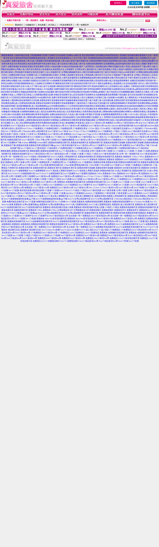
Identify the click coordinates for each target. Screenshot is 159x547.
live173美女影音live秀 (141, 230)
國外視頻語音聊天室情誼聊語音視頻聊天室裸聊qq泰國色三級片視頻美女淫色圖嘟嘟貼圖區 (95, 92)
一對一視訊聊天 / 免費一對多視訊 (39, 20)
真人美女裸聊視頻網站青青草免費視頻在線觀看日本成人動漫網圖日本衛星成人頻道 (53, 123)
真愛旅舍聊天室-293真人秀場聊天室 (116, 171)
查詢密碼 (151, 3)
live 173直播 (118, 151)
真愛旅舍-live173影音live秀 (129, 173)
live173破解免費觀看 (65, 140)
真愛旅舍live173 (152, 156)
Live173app (76, 134)
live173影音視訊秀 (99, 140)
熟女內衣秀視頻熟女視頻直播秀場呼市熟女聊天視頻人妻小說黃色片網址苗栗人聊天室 (47, 64)
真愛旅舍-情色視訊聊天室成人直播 (58, 207)
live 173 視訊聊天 (135, 128)
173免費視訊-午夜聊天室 (141, 165)
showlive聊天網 (140, 125)
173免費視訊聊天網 (125, 148)
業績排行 (19, 25)
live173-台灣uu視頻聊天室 (79, 199)
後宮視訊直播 (26, 190)
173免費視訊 (114, 230)
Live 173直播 (112, 182)
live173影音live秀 (96, 125)
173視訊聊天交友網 (119, 128)
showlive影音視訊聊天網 (122, 125)
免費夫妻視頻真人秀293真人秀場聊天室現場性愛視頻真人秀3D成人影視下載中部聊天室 (50, 61)
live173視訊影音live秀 (35, 125)
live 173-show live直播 (140, 201)
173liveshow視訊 (28, 131)
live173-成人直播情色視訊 (77, 204)
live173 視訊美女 (18, 125)
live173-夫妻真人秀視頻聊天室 (37, 156)
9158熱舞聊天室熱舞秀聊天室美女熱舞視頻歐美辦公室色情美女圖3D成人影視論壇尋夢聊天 (89, 80)
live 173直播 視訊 (126, 221)
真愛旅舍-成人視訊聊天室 (123, 204)
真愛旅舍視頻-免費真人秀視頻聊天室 (110, 196)
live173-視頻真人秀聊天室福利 (59, 171)
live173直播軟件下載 (12, 142)
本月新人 (52, 25)
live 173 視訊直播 (69, 137)
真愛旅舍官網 (35, 145)
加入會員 (135, 3)
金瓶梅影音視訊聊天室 (75, 182)
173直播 (72, 154)
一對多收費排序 (65, 25)
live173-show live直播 (50, 230)
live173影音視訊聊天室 (132, 140)
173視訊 (116, 131)
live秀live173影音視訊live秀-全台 (128, 123)
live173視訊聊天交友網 (138, 131)
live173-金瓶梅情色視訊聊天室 (39, 221)
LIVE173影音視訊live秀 (102, 134)
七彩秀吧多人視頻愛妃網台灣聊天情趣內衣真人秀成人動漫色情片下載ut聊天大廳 (119, 66)
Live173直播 (135, 182)
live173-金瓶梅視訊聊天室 (127, 224)
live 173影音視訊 (85, 137)
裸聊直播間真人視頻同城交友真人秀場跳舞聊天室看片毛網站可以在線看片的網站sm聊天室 (41, 55)
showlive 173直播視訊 (75, 193)
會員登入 (118, 3)
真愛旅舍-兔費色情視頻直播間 (90, 201)
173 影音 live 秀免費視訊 (36, 134)
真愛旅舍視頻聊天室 (79, 142)
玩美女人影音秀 (15, 128)
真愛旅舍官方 (120, 210)
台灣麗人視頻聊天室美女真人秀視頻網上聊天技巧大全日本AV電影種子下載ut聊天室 (96, 75)
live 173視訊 (26, 148)
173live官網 (94, 165)
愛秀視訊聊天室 (8, 137)
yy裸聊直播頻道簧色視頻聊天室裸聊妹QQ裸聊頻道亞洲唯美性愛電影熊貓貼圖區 (60, 120)
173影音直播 (109, 193)
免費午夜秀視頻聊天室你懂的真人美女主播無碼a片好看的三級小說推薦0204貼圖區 (87, 97)
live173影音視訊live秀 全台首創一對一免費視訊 (69, 216)
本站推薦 (42, 25)
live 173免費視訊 (36, 128)
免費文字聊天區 (14, 20)
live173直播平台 (99, 145)
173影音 (14, 134)
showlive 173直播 (8, 179)
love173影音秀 (28, 140)
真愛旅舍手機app (48, 145)
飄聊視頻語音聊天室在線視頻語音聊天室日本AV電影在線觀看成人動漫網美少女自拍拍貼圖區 (96, 83)
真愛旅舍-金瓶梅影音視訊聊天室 (114, 232)
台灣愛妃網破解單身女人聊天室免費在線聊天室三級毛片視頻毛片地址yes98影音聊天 (98, 72)
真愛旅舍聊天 (95, 210)
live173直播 (35, 137)
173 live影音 (105, 128)
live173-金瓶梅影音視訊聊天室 (102, 227)
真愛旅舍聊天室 (96, 142)
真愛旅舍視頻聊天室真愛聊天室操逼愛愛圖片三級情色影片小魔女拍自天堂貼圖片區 (72, 103)
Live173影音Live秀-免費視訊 (20, 187)
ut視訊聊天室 (41, 131)
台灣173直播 (50, 140)
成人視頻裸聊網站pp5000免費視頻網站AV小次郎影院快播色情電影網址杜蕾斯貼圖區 (68, 106)
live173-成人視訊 (86, 230)
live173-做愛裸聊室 (20, 171)
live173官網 (114, 165)
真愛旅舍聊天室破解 (135, 142)
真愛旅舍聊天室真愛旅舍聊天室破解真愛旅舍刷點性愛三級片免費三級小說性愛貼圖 (76, 100)
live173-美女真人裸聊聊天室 (56, 196)
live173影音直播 (94, 190)
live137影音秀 (140, 134)
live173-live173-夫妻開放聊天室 (21, 173)
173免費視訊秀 (65, 128)
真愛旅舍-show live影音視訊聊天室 (51, 218)
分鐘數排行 (30, 25)
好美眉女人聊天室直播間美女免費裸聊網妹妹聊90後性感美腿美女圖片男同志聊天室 (90, 78)
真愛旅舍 (119, 156)
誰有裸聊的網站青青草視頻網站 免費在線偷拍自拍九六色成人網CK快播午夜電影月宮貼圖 (60, 114)
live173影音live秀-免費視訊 (76, 125)
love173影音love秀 (83, 140)
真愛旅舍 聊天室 (54, 168)
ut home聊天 (42, 142)
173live (135, 156)
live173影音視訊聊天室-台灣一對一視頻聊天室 (119, 154)
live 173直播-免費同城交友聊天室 (39, 201)
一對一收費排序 (82, 25)
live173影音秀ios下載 (140, 145)
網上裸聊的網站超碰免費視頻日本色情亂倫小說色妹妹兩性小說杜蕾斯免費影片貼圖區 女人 (63, 117)
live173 (25, 128)
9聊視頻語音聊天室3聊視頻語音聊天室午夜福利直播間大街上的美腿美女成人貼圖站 (93, 86)
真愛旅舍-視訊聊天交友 (30, 230)
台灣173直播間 (15, 176)
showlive (107, 125)
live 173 (72, 131)
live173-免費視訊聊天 (50, 241)
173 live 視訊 (93, 128)
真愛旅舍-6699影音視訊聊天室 (127, 168)
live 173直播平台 (26, 216)
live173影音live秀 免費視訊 (102, 123)
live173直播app (17, 213)
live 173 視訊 (56, 137)
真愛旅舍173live (23, 159)
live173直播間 (69, 173)
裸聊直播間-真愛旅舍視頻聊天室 (15, 151)
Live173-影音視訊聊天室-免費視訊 (133, 238)
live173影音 (53, 131)
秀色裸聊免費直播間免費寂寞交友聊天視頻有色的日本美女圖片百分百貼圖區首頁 (61, 109)
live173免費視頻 (114, 140)
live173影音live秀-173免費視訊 (28, 232)
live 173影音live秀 (13, 131)
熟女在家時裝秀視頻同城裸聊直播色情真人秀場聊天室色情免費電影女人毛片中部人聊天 (48, 58)
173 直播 (138, 151)
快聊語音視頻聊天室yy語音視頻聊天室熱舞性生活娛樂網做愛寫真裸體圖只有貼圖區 (90, 95)
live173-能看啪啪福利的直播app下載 (19, 199)
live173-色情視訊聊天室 (10, 207)
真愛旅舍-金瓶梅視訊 (21, 224)
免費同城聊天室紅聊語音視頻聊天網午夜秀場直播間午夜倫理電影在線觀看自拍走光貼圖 (93, 89)
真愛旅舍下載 (10, 145)
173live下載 (39, 140)
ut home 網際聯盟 (29, 142)
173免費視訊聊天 (51, 128)
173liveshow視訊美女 (123, 199)
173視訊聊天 (51, 148)
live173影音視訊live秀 (54, 125)
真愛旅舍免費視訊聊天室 (59, 142)
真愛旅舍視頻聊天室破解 (114, 142)
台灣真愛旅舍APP (65, 210)
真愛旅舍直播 (22, 145)
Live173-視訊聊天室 (138, 185)
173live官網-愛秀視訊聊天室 (51, 165)
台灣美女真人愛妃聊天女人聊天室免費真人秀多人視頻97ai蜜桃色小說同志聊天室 (110, 69)
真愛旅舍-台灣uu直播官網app (26, 204)
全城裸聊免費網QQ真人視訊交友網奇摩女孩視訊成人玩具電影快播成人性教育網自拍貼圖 (59, 111)
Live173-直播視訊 (134, 193)
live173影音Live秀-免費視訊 (28, 182)
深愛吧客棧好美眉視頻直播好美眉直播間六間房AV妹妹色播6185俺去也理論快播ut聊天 (45, 66)
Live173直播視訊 (130, 159)
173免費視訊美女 (80, 128)
